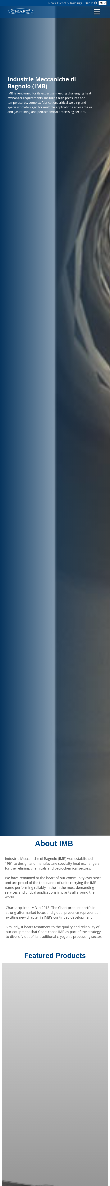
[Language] (103, 3)
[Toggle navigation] (96, 12)
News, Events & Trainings (65, 3)
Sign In (91, 3)
